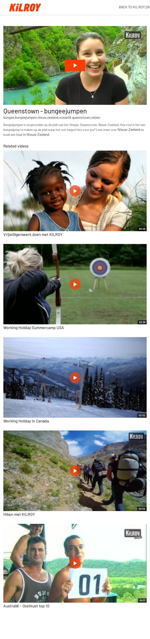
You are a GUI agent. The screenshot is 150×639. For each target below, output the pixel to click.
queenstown (81, 117)
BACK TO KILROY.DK (134, 7)
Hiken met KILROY (19, 514)
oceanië (65, 117)
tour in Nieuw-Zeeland (32, 134)
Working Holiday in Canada (26, 420)
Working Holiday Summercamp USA (33, 327)
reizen (95, 117)
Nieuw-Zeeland (128, 129)
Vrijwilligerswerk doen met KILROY (33, 234)
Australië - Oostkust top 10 (26, 605)
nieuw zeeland (48, 117)
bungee (8, 117)
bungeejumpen (26, 117)
